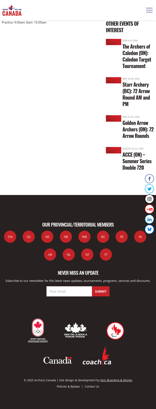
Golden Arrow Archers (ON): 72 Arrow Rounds (138, 129)
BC (103, 237)
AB (50, 254)
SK (140, 237)
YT (106, 254)
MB (84, 237)
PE (121, 237)
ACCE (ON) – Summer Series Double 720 (137, 161)
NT (87, 254)
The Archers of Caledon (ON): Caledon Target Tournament (136, 56)
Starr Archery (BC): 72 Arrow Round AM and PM (136, 94)
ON (10, 237)
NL (69, 254)
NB (66, 237)
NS (47, 237)
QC (29, 237)
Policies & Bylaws (68, 386)
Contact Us (92, 386)
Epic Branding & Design (116, 380)
